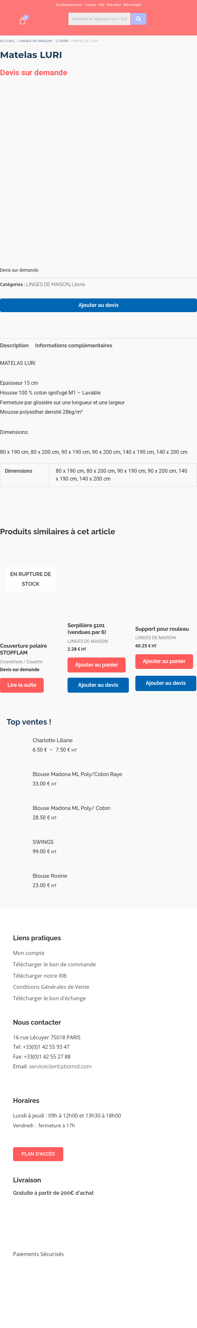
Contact (90, 5)
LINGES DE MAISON (35, 41)
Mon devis (114, 5)
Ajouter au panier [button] (97, 665)
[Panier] (22, 21)
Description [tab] (14, 345)
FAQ (101, 5)
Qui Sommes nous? (69, 5)
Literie (62, 41)
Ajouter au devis (98, 305)
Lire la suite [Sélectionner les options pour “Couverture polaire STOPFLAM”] (22, 685)
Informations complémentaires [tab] (74, 345)
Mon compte (132, 5)
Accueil (7, 41)
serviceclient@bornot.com (60, 1067)
